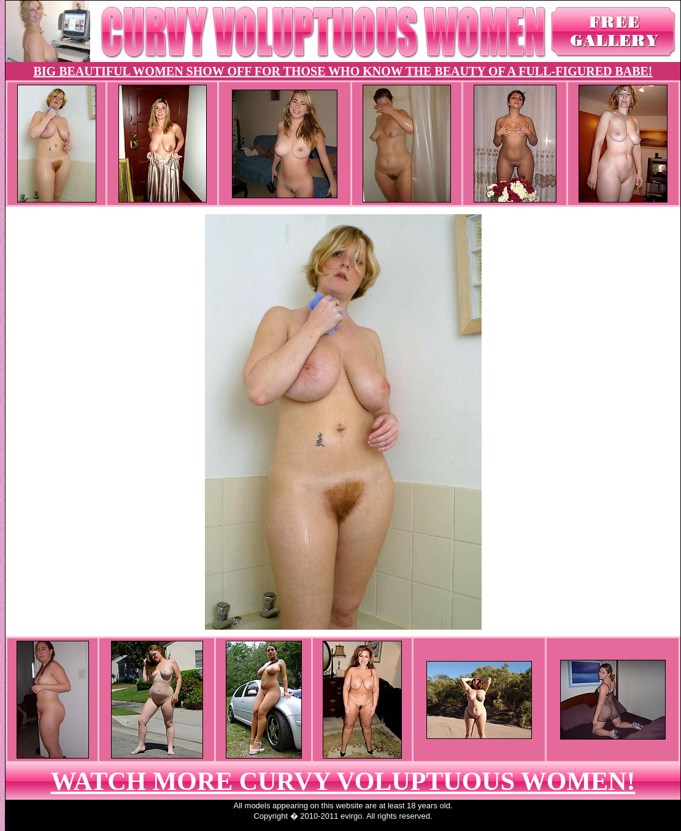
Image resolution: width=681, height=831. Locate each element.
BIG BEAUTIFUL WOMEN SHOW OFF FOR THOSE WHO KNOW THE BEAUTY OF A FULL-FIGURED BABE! (342, 71)
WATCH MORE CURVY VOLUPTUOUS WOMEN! (343, 781)
